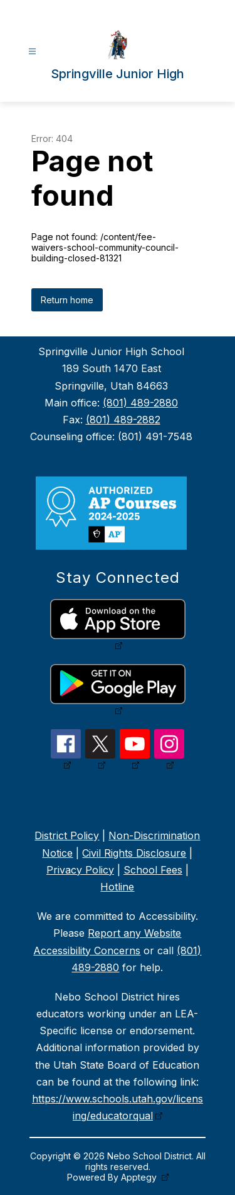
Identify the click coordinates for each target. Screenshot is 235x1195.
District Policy (66, 835)
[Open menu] (32, 51)
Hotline (117, 886)
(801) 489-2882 (123, 419)
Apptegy (140, 1177)
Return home (67, 300)
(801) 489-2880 (140, 402)
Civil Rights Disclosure (134, 853)
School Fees (152, 870)
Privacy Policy (80, 870)
